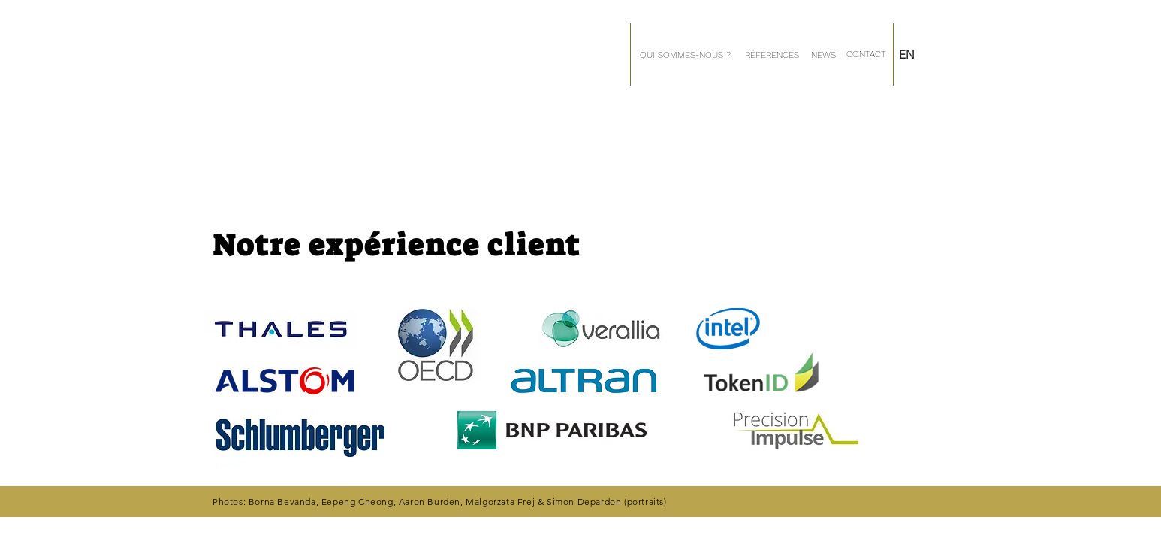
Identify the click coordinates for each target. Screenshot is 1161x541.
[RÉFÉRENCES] (771, 55)
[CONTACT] (865, 54)
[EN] (921, 54)
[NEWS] (823, 55)
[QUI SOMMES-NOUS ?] (685, 55)
